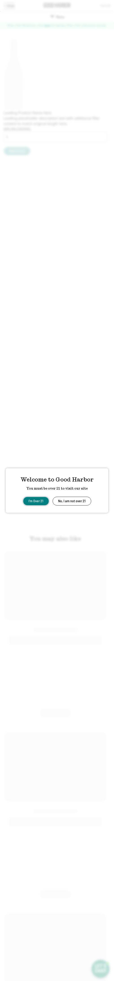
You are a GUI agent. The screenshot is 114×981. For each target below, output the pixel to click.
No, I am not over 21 (72, 501)
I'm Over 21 (35, 501)
